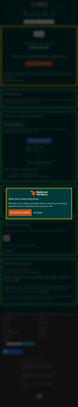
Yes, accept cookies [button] (20, 212)
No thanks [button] (38, 212)
